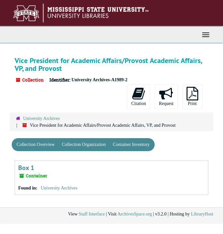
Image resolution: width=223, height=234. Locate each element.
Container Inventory (131, 144)
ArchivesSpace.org (135, 214)
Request (166, 96)
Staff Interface (92, 214)
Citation (138, 96)
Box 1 (26, 167)
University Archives (41, 118)
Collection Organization (84, 144)
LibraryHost (202, 214)
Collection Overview (36, 144)
